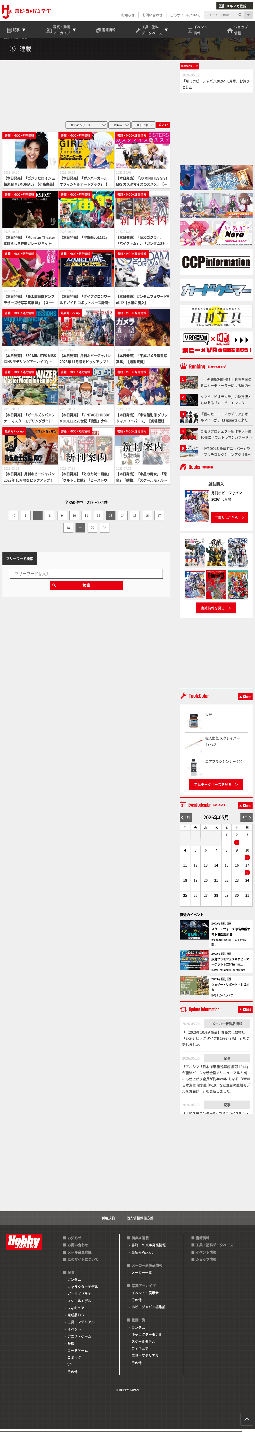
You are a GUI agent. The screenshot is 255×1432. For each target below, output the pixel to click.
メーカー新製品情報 (227, 1026)
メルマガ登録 (232, 5)
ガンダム (74, 1282)
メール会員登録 (79, 1255)
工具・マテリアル (81, 1324)
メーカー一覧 (142, 1275)
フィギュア (75, 1310)
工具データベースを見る (212, 787)
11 (86, 518)
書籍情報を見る (213, 610)
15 (135, 518)
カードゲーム (77, 1353)
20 (92, 530)
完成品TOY (75, 1317)
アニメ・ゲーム (79, 1339)
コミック (74, 1360)
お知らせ (127, 15)
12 (98, 518)
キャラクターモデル (82, 1289)
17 (159, 518)
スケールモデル (79, 1303)
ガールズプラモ (79, 1296)
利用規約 (108, 1220)
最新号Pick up (143, 1255)
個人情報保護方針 (140, 1220)
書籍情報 (202, 1240)
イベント (74, 1332)
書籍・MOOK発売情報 (149, 1248)
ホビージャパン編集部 (148, 1309)
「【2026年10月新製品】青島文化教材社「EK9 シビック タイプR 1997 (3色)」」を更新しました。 (216, 1041)
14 (122, 518)
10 (74, 518)
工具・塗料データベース (214, 1248)
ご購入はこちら (226, 520)
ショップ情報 (206, 1262)
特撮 (70, 1346)
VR (69, 1367)
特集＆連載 (140, 1240)
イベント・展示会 (145, 1295)
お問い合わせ (152, 15)
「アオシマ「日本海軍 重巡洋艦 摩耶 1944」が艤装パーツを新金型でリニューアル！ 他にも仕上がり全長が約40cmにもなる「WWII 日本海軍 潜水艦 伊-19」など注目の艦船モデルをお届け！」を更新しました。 (216, 1081)
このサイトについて (185, 15)
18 (68, 530)
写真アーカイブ (144, 1288)
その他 (72, 1374)
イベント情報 (206, 1255)
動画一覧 (138, 1323)
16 (147, 518)
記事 (227, 1061)
